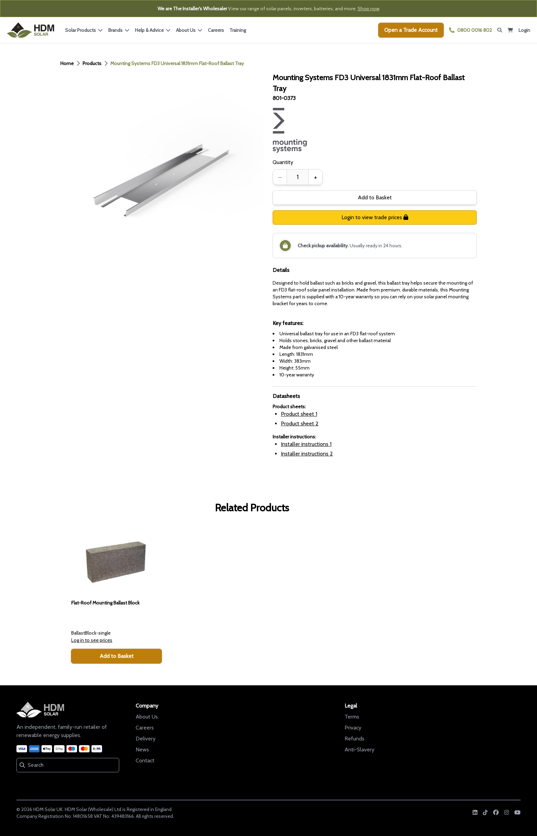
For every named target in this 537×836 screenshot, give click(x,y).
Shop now (368, 8)
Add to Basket (375, 197)
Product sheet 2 (300, 423)
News (142, 749)
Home (67, 63)
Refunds (354, 738)
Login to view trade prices (374, 217)
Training (237, 30)
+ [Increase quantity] (315, 177)
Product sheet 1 (299, 414)
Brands (118, 30)
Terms (352, 716)
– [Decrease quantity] (280, 177)
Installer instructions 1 (306, 444)
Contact (145, 760)
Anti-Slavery (359, 749)
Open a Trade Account (411, 30)
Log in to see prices (91, 640)
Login (524, 30)
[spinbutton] (298, 177)
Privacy (353, 727)
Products (92, 63)
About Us (147, 716)
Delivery (145, 738)
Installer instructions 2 (307, 453)
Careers (216, 30)
